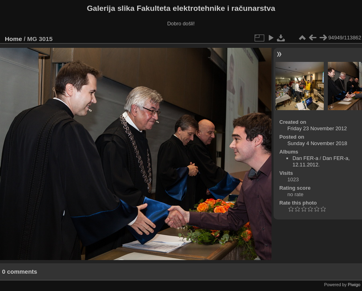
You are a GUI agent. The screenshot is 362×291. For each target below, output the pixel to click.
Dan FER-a (305, 158)
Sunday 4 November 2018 (318, 143)
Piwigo (354, 284)
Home (13, 38)
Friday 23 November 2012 (317, 128)
